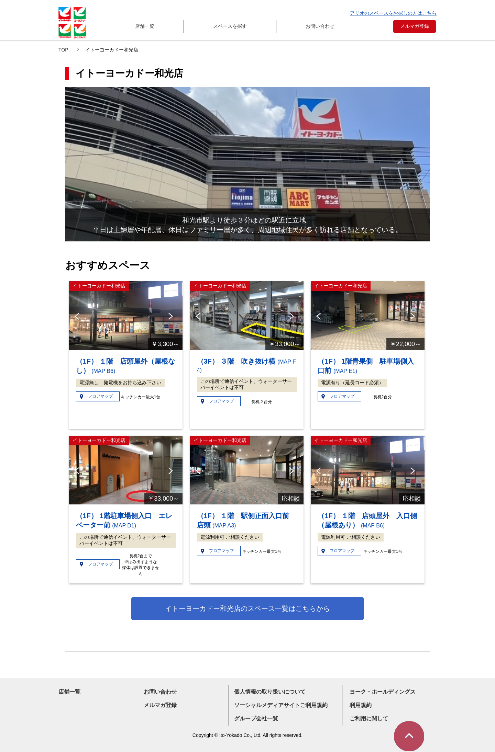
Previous (78, 316)
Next (172, 316)
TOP (63, 50)
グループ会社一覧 (256, 718)
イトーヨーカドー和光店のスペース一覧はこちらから (247, 608)
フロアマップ (100, 396)
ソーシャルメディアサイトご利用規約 (281, 705)
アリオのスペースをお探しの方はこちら (393, 13)
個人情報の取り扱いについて (270, 692)
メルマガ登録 (414, 26)
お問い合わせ (320, 26)
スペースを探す (230, 26)
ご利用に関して (369, 718)
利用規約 (361, 705)
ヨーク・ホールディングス (383, 692)
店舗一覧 (144, 26)
